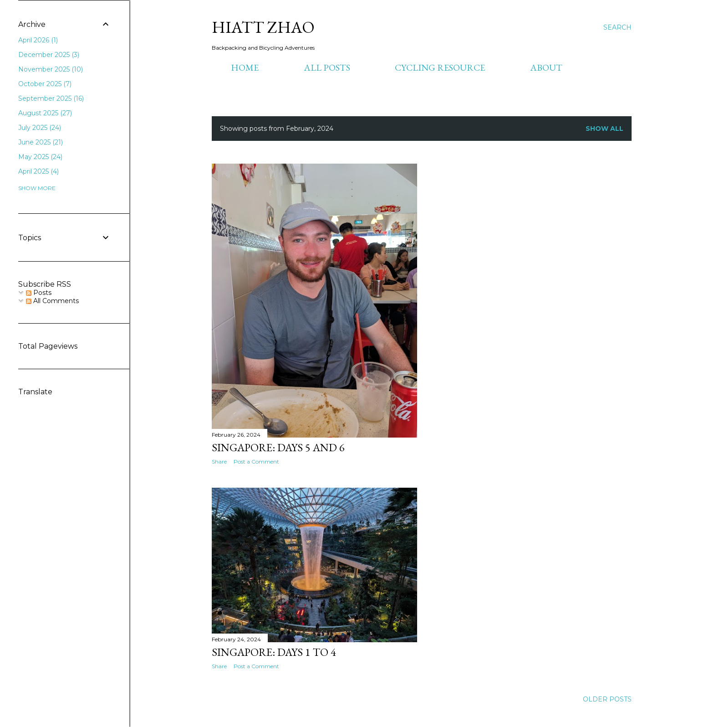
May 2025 (40, 157)
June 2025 (40, 142)
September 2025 (51, 98)
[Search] (617, 27)
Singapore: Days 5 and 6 (278, 447)
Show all (604, 128)
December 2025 (48, 55)
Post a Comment (256, 461)
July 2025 (39, 128)
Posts (38, 293)
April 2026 (38, 40)
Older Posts (607, 699)
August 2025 (45, 113)
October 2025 (44, 84)
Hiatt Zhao (263, 27)
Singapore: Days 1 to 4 (274, 652)
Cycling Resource (440, 67)
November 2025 (50, 69)
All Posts (327, 67)
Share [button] (219, 461)
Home (245, 67)
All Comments (52, 301)
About (546, 67)
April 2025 (38, 171)
